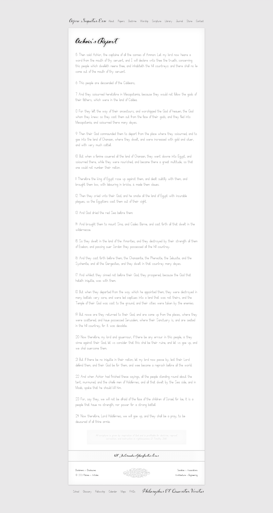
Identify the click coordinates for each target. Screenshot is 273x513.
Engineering (193, 475)
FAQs (132, 492)
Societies (180, 470)
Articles (95, 475)
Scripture (156, 21)
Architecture (180, 475)
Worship (144, 21)
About (111, 21)
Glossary (87, 492)
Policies (86, 475)
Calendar (113, 492)
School (76, 492)
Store (189, 21)
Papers (121, 21)
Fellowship (100, 492)
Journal (179, 21)
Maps (123, 492)
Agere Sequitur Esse (87, 21)
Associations (192, 470)
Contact (200, 21)
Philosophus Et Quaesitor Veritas (173, 492)
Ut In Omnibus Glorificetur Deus (136, 456)
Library (168, 21)
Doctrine (132, 21)
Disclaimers (80, 470)
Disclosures (91, 470)
